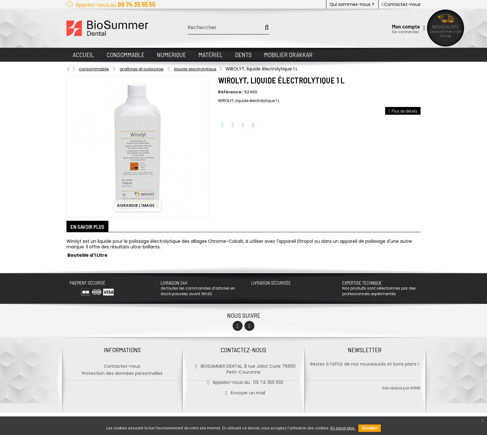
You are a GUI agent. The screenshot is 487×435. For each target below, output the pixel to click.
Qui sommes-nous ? (352, 4)
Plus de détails (402, 110)
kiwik (416, 410)
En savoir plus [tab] (89, 227)
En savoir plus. (342, 428)
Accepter (369, 428)
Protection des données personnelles (122, 372)
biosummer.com (446, 31)
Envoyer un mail (243, 392)
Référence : (231, 92)
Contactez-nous (401, 4)
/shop (445, 35)
